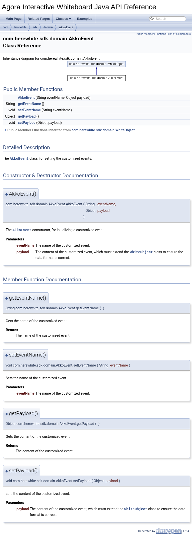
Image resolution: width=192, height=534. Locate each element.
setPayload (27, 123)
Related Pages (39, 19)
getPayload (27, 116)
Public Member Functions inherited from (69, 130)
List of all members (179, 34)
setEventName (29, 110)
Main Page (14, 19)
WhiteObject (141, 251)
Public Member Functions (151, 34)
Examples (84, 19)
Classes (63, 19)
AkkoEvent (66, 27)
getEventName (29, 104)
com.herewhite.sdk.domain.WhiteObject (103, 130)
